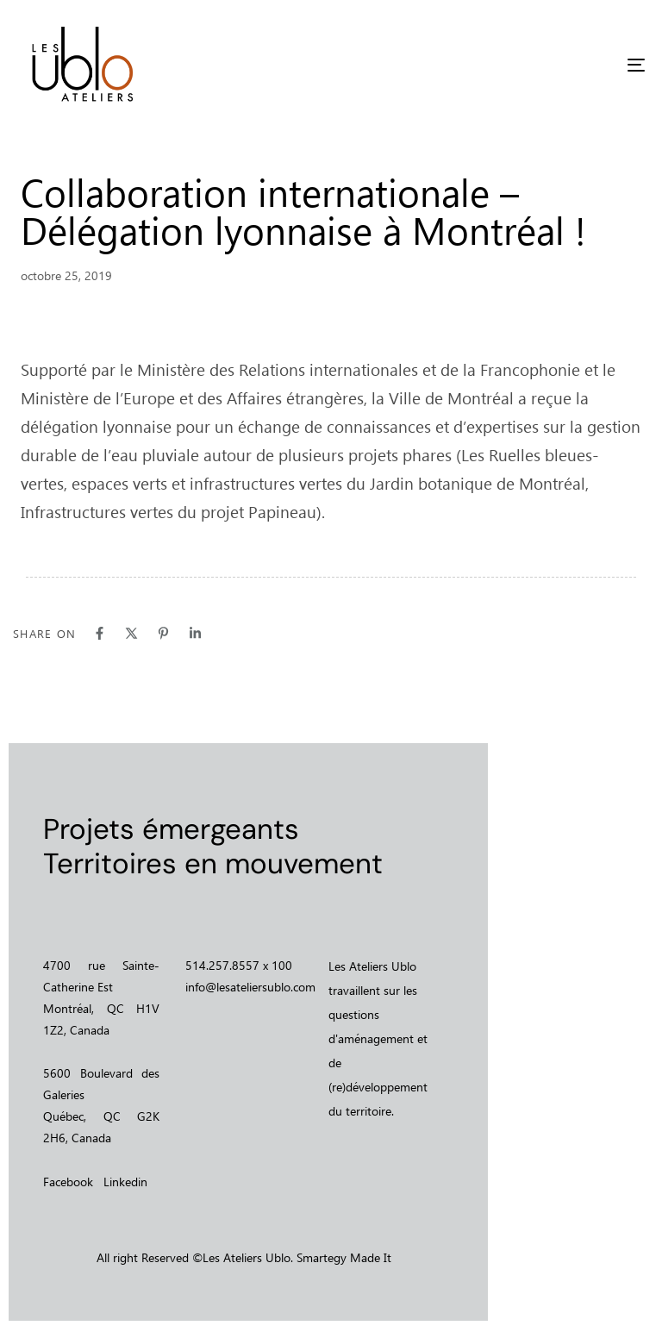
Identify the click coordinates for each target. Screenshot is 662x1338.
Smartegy (322, 1257)
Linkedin (125, 1181)
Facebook (68, 1181)
